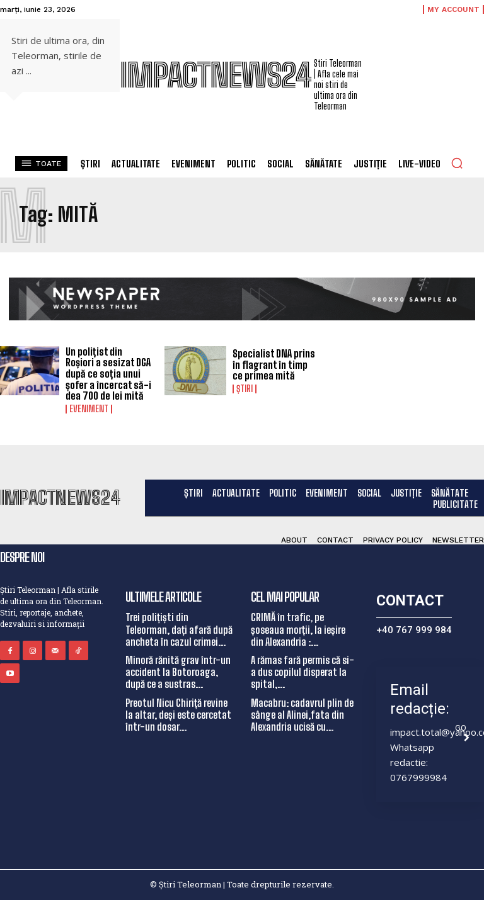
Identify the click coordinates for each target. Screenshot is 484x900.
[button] (457, 163)
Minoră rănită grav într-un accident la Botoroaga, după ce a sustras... (178, 672)
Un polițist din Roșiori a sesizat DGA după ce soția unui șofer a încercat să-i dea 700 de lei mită (108, 374)
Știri (244, 389)
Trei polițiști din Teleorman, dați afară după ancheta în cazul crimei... (179, 629)
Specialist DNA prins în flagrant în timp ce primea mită (274, 364)
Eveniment (88, 409)
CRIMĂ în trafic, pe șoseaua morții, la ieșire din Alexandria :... (298, 629)
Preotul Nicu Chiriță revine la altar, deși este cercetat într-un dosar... (178, 715)
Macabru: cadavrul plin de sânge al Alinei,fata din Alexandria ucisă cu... (302, 715)
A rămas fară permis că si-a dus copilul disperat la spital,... (302, 672)
